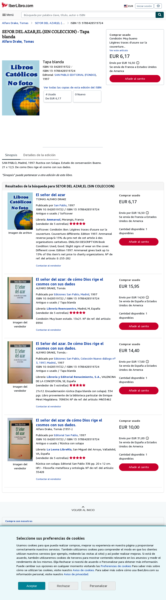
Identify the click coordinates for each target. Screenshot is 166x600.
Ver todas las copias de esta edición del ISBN (72, 87)
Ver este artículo (118, 50)
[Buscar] (160, 15)
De (58, 96)
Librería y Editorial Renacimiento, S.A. (73, 376)
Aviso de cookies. (61, 570)
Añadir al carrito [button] (135, 78)
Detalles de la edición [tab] (38, 155)
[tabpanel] (52, 169)
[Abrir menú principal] (9, 15)
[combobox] (88, 15)
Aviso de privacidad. (59, 574)
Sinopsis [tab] (11, 155)
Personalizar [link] (98, 586)
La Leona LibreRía (59, 449)
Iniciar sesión (145, 5)
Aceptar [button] (31, 586)
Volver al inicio (83, 509)
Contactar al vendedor (48, 265)
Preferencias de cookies (94, 566)
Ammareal (54, 219)
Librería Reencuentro (61, 308)
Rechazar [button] (63, 586)
